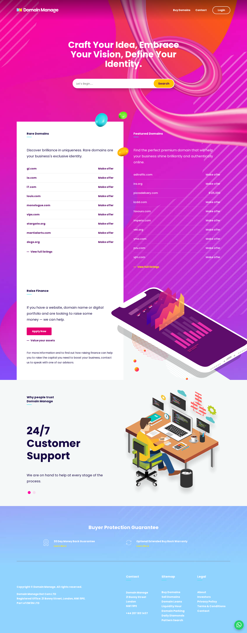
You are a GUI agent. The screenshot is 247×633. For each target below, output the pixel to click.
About (201, 592)
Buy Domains (181, 10)
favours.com (142, 211)
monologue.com (38, 205)
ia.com (32, 178)
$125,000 (214, 193)
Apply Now (39, 331)
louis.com (34, 196)
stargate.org (36, 224)
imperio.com (142, 220)
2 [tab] (34, 492)
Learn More (60, 546)
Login (221, 10)
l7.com (31, 187)
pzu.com (139, 248)
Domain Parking (173, 611)
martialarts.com (39, 233)
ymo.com (140, 239)
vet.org (138, 230)
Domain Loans (172, 601)
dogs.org (33, 242)
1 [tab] (29, 492)
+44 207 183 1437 (137, 613)
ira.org (138, 184)
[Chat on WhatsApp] (239, 625)
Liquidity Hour (172, 606)
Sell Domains (171, 597)
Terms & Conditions (211, 606)
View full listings (41, 251)
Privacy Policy (207, 601)
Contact (201, 10)
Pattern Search (172, 620)
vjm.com (139, 257)
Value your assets (43, 340)
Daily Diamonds (173, 615)
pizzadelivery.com (146, 193)
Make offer (105, 169)
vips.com (33, 214)
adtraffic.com (143, 175)
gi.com (32, 169)
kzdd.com (140, 202)
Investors (204, 597)
